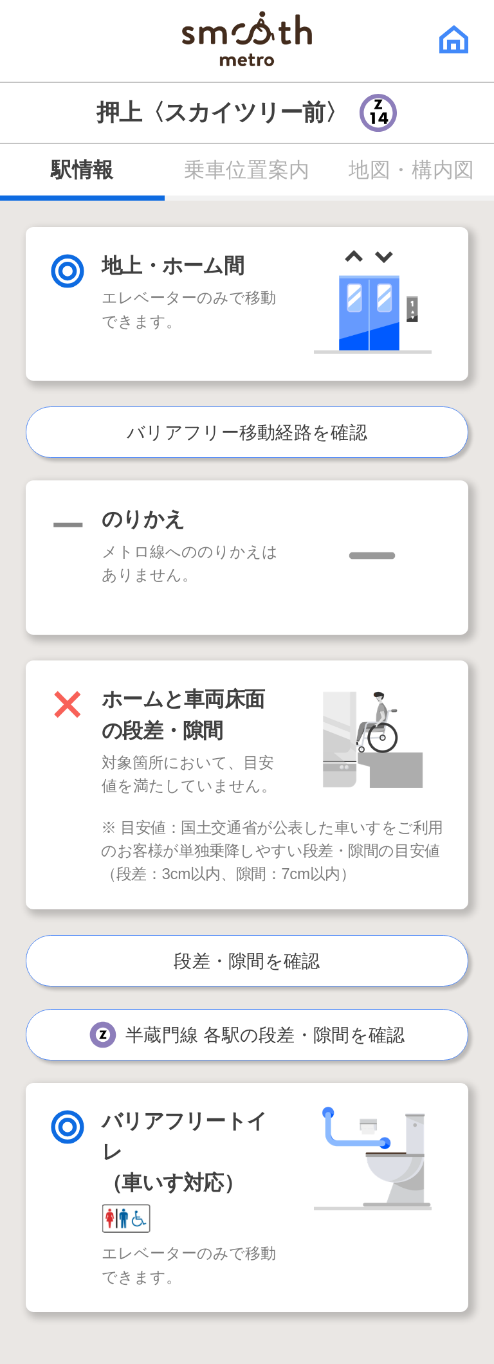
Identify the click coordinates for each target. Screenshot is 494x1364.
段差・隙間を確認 (247, 960)
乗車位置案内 (246, 169)
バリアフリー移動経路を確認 (247, 432)
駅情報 (82, 169)
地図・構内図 (411, 169)
